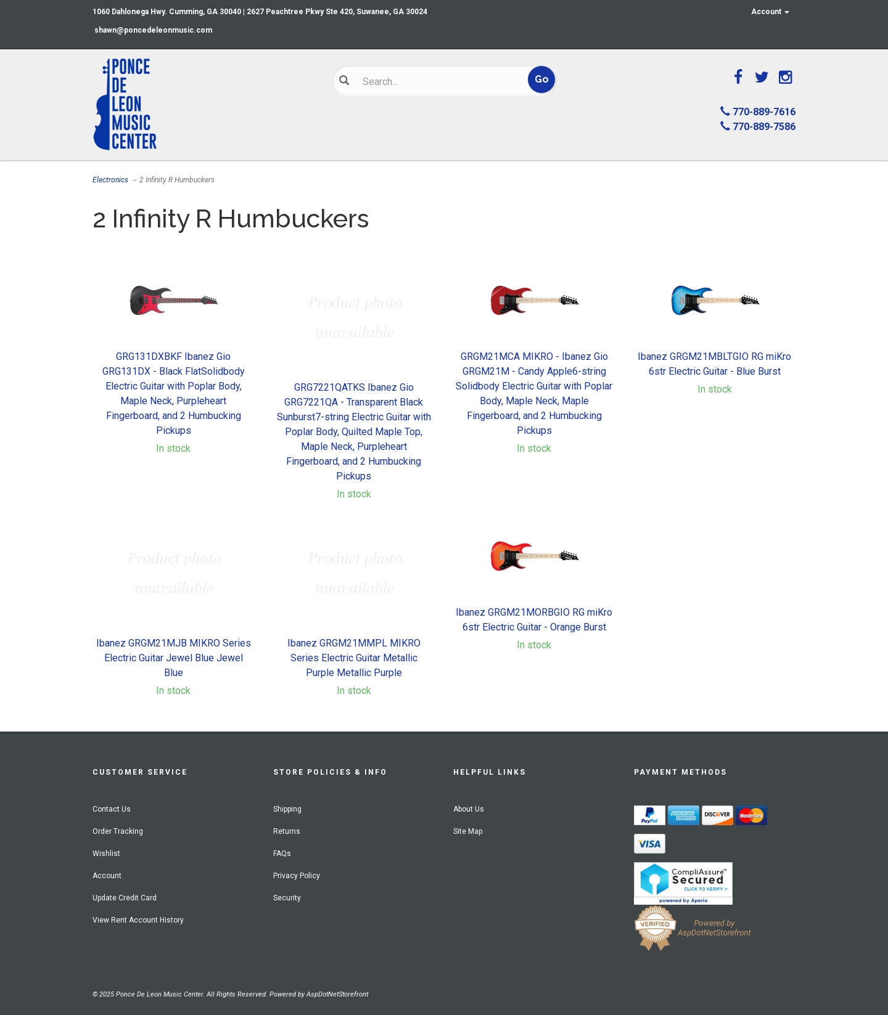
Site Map (467, 831)
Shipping (287, 809)
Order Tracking (117, 831)
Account (770, 11)
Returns (286, 831)
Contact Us (111, 809)
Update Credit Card (124, 898)
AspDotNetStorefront (337, 994)
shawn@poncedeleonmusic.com (153, 30)
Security (287, 898)
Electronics (110, 180)
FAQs (282, 853)
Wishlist (106, 853)
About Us (468, 809)
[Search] (435, 81)
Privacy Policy (296, 875)
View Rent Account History (138, 920)
